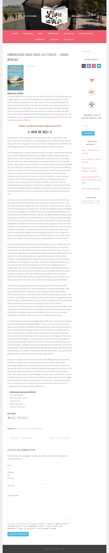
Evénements (40, 39)
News (40, 33)
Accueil (15, 33)
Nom (9, 465)
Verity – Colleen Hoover (90, 150)
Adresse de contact (11, 475)
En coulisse (69, 33)
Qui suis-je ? (69, 39)
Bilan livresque (87, 188)
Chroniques (28, 33)
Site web (11, 485)
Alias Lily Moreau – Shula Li (91, 159)
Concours (54, 39)
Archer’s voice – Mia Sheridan (60, 438)
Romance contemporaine (33, 429)
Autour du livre (86, 33)
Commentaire (11, 495)
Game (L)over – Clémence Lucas (19, 438)
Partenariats (53, 33)
